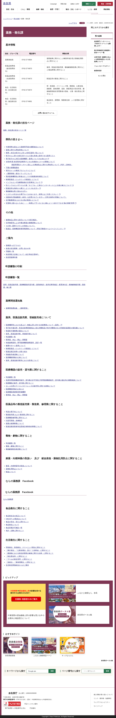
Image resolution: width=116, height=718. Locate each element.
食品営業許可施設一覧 (14, 528)
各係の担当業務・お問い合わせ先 (18, 248)
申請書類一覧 (11, 337)
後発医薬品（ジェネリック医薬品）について (22, 179)
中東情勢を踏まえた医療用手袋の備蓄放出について (25, 147)
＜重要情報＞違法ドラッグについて (19, 173)
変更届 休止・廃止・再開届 (16, 340)
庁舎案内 (33, 708)
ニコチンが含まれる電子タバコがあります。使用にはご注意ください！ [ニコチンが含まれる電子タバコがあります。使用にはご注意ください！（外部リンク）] (32, 194)
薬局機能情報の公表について (16, 357)
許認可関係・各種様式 (14, 420)
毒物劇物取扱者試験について (16, 449)
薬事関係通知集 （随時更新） (17, 308)
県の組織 (17, 19)
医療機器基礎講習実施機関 (16, 392)
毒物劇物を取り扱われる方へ (16, 191)
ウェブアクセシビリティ (102, 702)
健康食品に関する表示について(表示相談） (22, 220)
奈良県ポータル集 (107, 660)
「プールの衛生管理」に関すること (19, 559)
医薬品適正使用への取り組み (16, 352)
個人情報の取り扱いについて (103, 694)
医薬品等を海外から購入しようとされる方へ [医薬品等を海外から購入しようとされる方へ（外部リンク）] (22, 188)
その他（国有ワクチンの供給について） (20, 226)
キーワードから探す (16, 671)
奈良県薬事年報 (11, 257)
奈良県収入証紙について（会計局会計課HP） (22, 254)
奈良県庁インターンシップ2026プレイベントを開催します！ (102, 44)
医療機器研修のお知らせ (15, 389)
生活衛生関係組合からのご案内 (17, 565)
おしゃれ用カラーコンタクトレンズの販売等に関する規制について (30, 386)
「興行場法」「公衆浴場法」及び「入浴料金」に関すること (28, 550)
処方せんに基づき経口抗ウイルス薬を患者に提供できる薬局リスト (30, 156)
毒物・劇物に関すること (15, 446)
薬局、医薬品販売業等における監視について (22, 360)
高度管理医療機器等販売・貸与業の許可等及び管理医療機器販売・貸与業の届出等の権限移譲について (43, 380)
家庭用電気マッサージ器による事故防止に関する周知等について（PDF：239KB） (41, 165)
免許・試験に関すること (15, 531)
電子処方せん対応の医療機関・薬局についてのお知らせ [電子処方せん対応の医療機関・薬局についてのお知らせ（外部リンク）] (26, 159)
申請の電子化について (14, 412)
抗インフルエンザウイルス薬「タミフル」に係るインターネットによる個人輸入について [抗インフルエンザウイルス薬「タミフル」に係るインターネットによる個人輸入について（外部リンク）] (39, 185)
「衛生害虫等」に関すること (16, 556)
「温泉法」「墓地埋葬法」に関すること (20, 562)
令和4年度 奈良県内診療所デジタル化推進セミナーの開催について (30, 162)
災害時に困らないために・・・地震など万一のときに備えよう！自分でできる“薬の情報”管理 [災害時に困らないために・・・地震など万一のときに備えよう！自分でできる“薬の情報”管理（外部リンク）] (40, 203)
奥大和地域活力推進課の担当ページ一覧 (102, 51)
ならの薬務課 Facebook (20, 481)
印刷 (83, 23)
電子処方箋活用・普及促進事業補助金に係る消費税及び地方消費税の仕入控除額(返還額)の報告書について (45, 328)
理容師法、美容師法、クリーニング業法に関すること (25, 547)
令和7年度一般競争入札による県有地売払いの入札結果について (102, 59)
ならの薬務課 (8, 499)
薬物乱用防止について (14, 469)
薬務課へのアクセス (13, 245)
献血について (11, 472)
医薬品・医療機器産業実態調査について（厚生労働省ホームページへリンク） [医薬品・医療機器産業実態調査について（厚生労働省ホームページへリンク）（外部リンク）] (34, 229)
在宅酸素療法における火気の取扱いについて (22, 200)
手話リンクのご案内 (31, 704)
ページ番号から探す (71, 671)
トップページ (7, 19)
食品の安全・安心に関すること (17, 522)
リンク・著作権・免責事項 (102, 698)
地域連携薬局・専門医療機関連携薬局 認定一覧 (24, 343)
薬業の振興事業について (15, 423)
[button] (52, 4)
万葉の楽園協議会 (12, 168)
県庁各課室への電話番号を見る (15, 708)
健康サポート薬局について (16, 346)
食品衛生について (12, 525)
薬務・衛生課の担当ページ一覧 (14, 130)
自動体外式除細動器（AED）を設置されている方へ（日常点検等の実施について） (36, 197)
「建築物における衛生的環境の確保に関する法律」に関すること (29, 553)
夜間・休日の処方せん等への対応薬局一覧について (25, 153)
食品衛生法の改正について (16, 516)
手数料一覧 (10, 251)
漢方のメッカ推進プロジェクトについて (20, 170)
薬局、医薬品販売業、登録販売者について (21, 334)
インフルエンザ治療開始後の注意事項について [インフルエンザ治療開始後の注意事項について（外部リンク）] (23, 182)
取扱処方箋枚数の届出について (17, 331)
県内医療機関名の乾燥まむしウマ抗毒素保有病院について (27, 176)
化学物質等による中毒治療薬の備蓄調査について (24, 223)
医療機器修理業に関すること (16, 418)
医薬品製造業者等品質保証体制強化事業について (24, 426)
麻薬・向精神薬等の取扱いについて (19, 466)
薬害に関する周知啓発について (17, 150)
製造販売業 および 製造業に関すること (20, 415)
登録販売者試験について (15, 354)
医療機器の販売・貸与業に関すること (20, 383)
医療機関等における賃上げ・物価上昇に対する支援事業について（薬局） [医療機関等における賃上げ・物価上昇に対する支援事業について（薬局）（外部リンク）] (33, 325)
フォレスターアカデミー (102, 66)
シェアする (73, 23)
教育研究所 (97, 70)
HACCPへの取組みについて (16, 519)
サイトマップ (98, 706)
